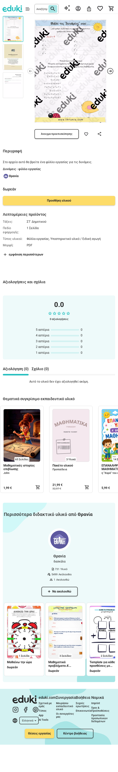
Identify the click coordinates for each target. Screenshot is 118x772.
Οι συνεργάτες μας (65, 715)
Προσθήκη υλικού (59, 200)
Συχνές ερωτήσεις (82, 705)
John (6, 472)
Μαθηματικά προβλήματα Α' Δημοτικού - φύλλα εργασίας (61, 664)
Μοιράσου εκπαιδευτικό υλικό (65, 706)
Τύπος (42, 710)
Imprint (95, 703)
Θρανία (14, 176)
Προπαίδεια (59, 469)
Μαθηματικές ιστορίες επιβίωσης (19, 467)
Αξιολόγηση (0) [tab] (16, 369)
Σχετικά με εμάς (45, 705)
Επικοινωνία (83, 710)
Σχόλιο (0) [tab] (40, 369)
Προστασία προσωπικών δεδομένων (99, 718)
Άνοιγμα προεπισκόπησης (56, 133)
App (41, 715)
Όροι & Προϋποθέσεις (100, 709)
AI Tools (43, 719)
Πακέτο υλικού (62, 465)
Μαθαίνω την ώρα (19, 662)
